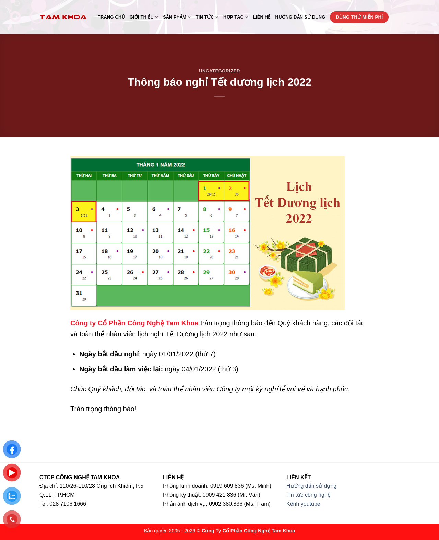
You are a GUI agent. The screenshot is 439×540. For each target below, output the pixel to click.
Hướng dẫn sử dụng (300, 17)
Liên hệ (262, 17)
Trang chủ (111, 17)
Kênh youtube (303, 504)
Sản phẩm (177, 17)
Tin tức (207, 17)
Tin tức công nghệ (308, 495)
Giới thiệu (144, 17)
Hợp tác (235, 17)
